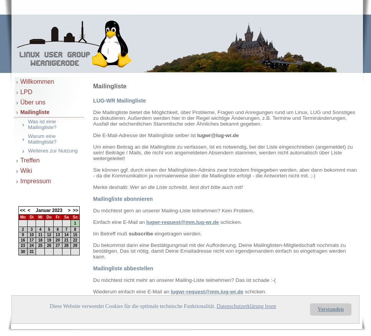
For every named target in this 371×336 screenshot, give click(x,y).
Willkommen (37, 81)
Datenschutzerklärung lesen (246, 306)
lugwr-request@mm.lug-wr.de (182, 222)
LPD (26, 91)
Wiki (26, 170)
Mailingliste (34, 112)
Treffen (29, 160)
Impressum (35, 180)
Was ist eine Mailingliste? (42, 124)
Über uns (33, 102)
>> (75, 210)
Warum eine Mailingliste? (42, 139)
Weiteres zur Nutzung (53, 151)
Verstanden (331, 309)
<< (22, 210)
